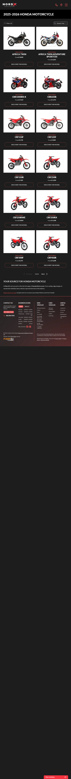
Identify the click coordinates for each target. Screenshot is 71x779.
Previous (27, 274)
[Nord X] (9, 5)
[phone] (56, 4)
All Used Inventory (51, 308)
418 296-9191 (9, 315)
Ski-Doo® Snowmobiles (40, 320)
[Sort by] (61, 23)
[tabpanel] (25, 316)
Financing (51, 315)
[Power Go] (18, 339)
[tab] (20, 306)
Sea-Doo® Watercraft (39, 317)
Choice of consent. (44, 340)
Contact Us (62, 308)
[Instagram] (30, 327)
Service (62, 312)
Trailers (39, 310)
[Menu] (66, 5)
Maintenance (63, 314)
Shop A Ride (13, 336)
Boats (38, 312)
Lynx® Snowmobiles (40, 324)
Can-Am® (39, 314)
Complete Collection (39, 327)
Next (45, 274)
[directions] (61, 4)
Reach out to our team (10, 292)
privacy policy (58, 338)
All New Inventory (41, 308)
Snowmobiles (52, 311)
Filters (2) (8, 23)
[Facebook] (27, 327)
